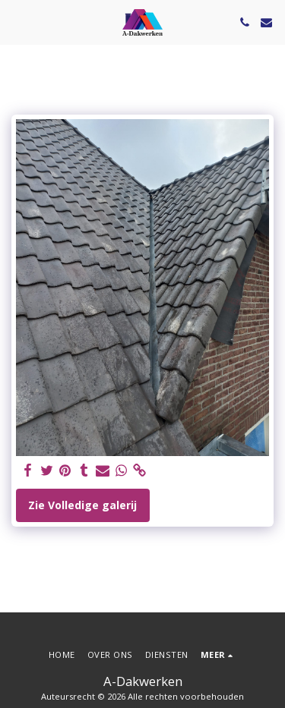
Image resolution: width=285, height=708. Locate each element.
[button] (17, 21)
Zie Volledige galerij (82, 505)
